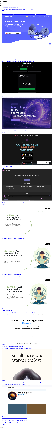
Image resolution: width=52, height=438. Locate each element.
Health (3, 425)
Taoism (3, 10)
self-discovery (3, 93)
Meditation (3, 416)
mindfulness (3, 129)
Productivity (3, 344)
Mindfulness (3, 272)
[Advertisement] (27, 52)
